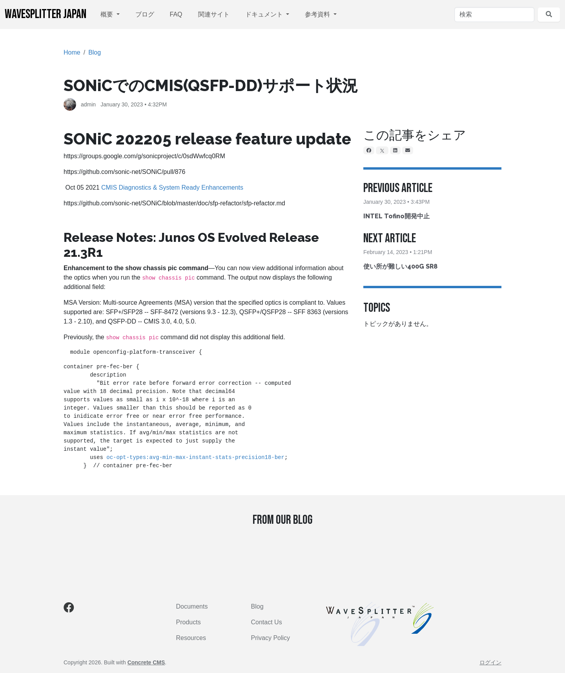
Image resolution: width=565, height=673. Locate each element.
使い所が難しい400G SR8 (400, 266)
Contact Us (266, 622)
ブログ (144, 14)
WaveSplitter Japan (45, 14)
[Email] (407, 150)
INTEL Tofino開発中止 (396, 216)
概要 (107, 14)
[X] (382, 150)
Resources (191, 638)
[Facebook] (368, 150)
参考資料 (318, 14)
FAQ (176, 14)
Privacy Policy (270, 638)
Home (72, 52)
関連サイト (214, 14)
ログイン (490, 662)
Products (188, 622)
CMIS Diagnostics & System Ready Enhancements (172, 187)
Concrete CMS (146, 662)
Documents (192, 606)
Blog (94, 52)
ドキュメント (264, 14)
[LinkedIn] (395, 150)
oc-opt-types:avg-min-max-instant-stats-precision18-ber (195, 457)
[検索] (494, 14)
